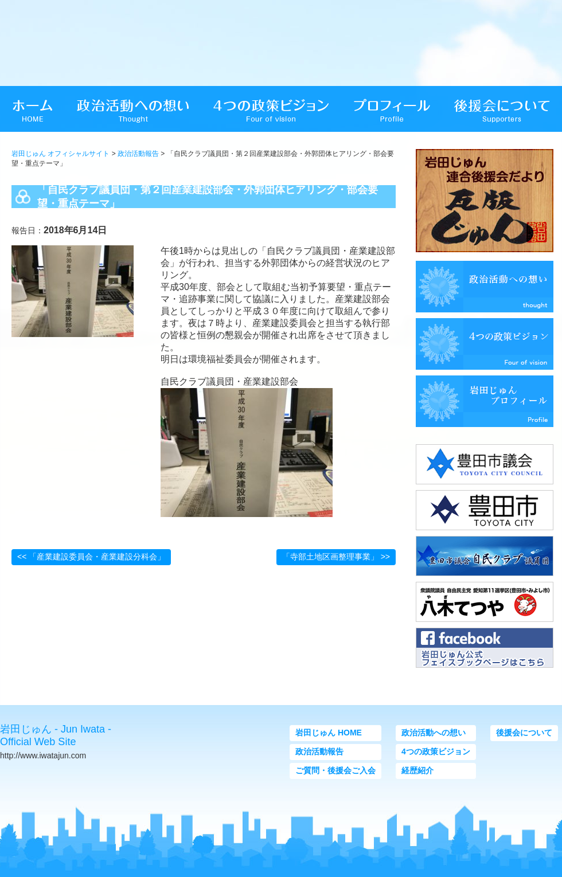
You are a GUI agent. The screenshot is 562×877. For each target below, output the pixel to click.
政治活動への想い (433, 732)
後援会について (524, 732)
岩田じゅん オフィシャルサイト (60, 154)
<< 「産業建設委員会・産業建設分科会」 (91, 556)
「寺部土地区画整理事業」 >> (336, 556)
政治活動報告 (138, 154)
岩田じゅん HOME (328, 732)
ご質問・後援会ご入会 (335, 770)
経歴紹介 (417, 770)
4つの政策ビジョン (435, 751)
